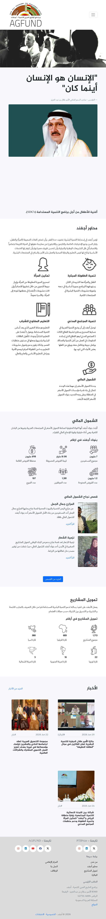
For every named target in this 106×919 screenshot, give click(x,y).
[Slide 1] (65, 63)
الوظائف (54, 871)
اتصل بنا (54, 866)
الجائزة (94, 875)
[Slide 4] (46, 63)
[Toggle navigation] (93, 15)
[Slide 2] (59, 63)
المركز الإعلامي (51, 862)
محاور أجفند (92, 866)
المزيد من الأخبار (16, 689)
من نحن (94, 862)
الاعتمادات (39, 914)
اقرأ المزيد (70, 524)
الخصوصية (51, 914)
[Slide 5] (40, 63)
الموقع (94, 905)
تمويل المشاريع (90, 871)
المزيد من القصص (53, 579)
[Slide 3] (53, 63)
